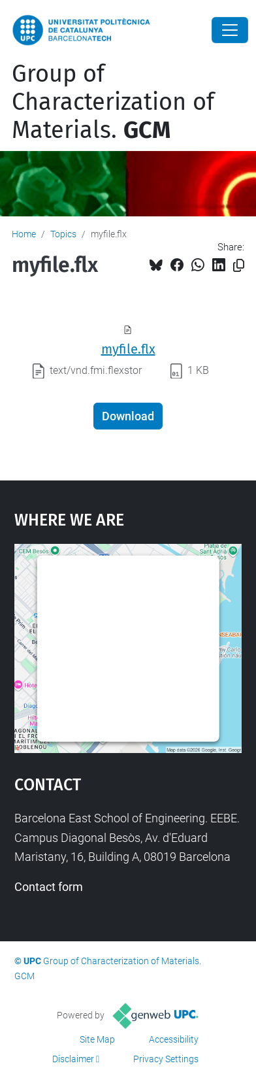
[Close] (230, 30)
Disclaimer (73, 1059)
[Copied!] (238, 265)
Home (24, 234)
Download (128, 416)
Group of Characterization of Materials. (113, 101)
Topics (63, 234)
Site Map (97, 1039)
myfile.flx (128, 349)
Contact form (48, 887)
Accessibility (174, 1039)
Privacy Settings (166, 1059)
